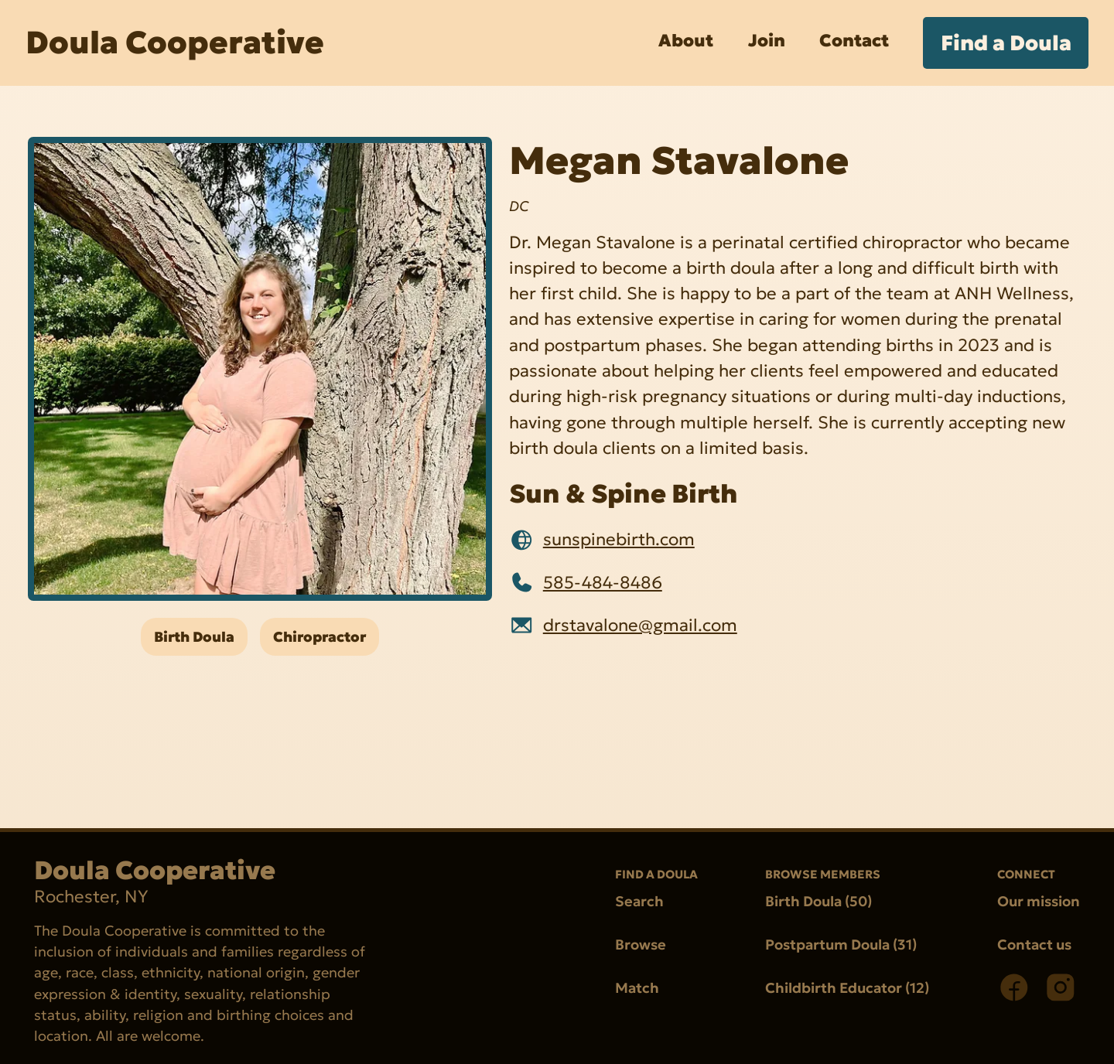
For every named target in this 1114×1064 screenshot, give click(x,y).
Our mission (1038, 901)
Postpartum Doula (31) (841, 944)
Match (637, 989)
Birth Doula (194, 637)
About (685, 40)
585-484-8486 (602, 582)
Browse (640, 944)
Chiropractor (319, 637)
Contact (854, 40)
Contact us (1034, 944)
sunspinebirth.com (619, 540)
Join (766, 40)
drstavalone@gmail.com (640, 625)
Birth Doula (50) (818, 901)
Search (639, 901)
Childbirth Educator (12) (847, 989)
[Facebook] (1014, 987)
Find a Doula (1006, 43)
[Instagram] (1061, 987)
